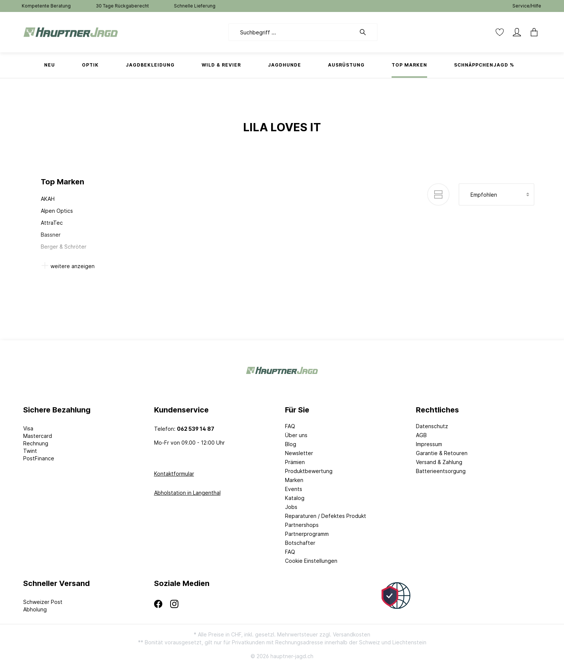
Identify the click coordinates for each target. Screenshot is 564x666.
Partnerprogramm (307, 534)
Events (293, 489)
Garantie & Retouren (442, 453)
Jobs (291, 507)
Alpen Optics (57, 211)
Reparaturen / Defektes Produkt (325, 516)
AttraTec (52, 223)
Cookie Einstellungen (311, 561)
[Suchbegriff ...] (292, 32)
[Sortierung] (496, 194)
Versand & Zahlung (439, 462)
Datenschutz (432, 426)
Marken (294, 480)
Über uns (296, 435)
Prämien (295, 462)
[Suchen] (366, 32)
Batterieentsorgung (441, 471)
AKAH (48, 199)
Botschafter (300, 543)
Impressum (429, 444)
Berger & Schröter (63, 246)
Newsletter (299, 453)
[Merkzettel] (499, 32)
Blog (290, 444)
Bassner (51, 234)
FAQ (290, 426)
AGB (421, 435)
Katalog (294, 498)
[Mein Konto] (516, 32)
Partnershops (302, 525)
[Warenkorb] (531, 32)
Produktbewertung (308, 471)
